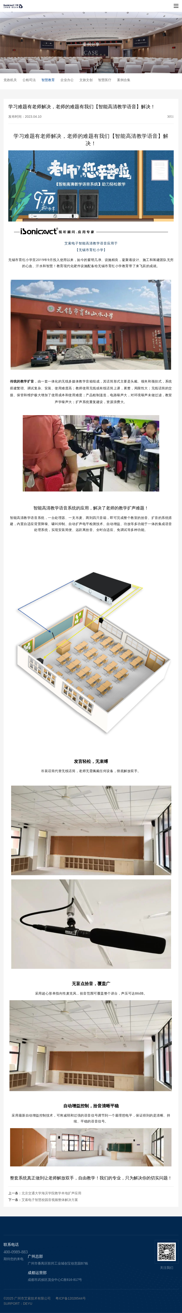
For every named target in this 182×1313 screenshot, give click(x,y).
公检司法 (29, 80)
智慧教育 (48, 80)
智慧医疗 (104, 80)
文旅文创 (86, 80)
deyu (27, 1303)
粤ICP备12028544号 (70, 1298)
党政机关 (10, 80)
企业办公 (67, 80)
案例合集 (123, 80)
